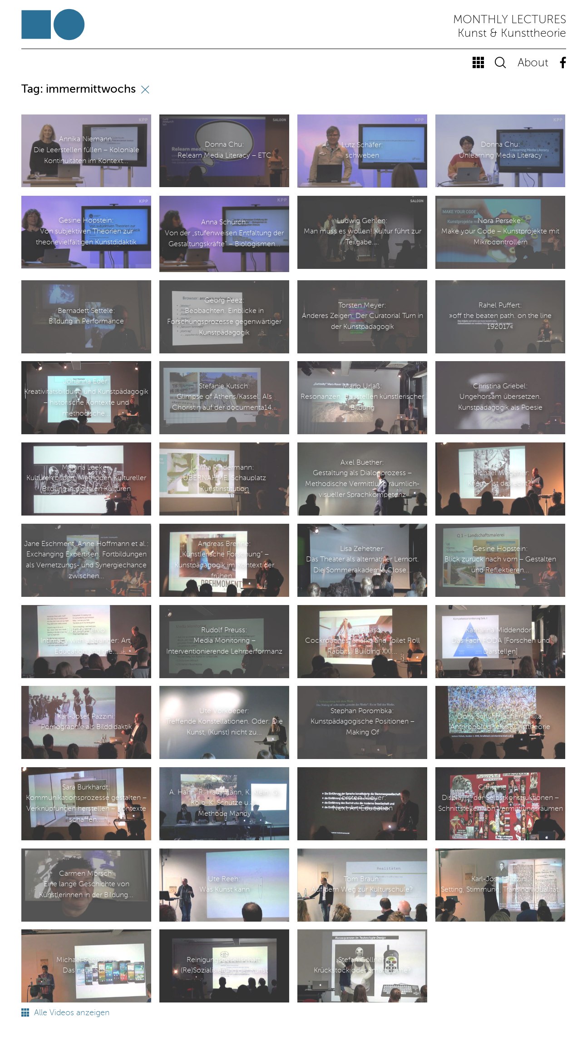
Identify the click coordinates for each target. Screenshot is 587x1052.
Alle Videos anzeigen (65, 1013)
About (533, 63)
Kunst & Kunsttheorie (512, 34)
